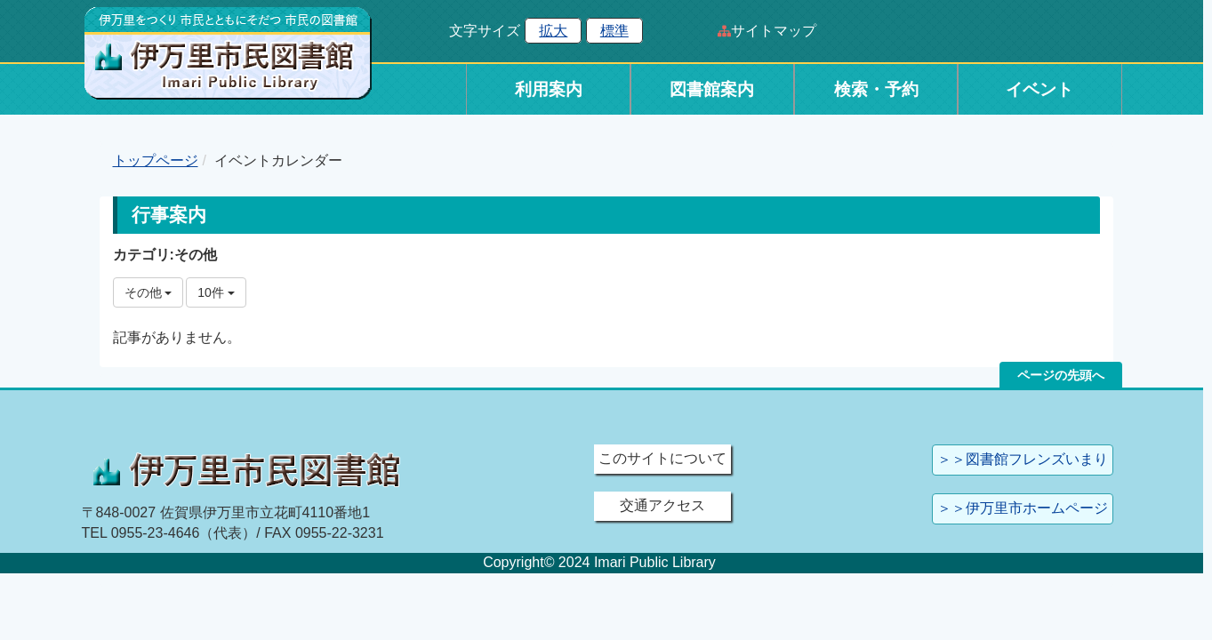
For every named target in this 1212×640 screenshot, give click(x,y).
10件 (215, 292)
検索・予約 (876, 89)
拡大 (553, 30)
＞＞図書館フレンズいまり (1022, 459)
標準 (614, 30)
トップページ (155, 160)
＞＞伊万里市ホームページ (1022, 508)
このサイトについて (662, 458)
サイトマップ (773, 30)
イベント (1039, 89)
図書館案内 (712, 89)
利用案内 (548, 89)
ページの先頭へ (1060, 375)
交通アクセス (662, 505)
